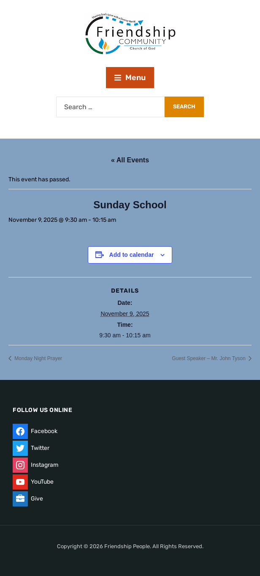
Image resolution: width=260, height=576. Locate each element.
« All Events (130, 160)
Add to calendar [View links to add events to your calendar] (131, 254)
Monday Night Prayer (37, 358)
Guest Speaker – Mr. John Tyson (209, 358)
